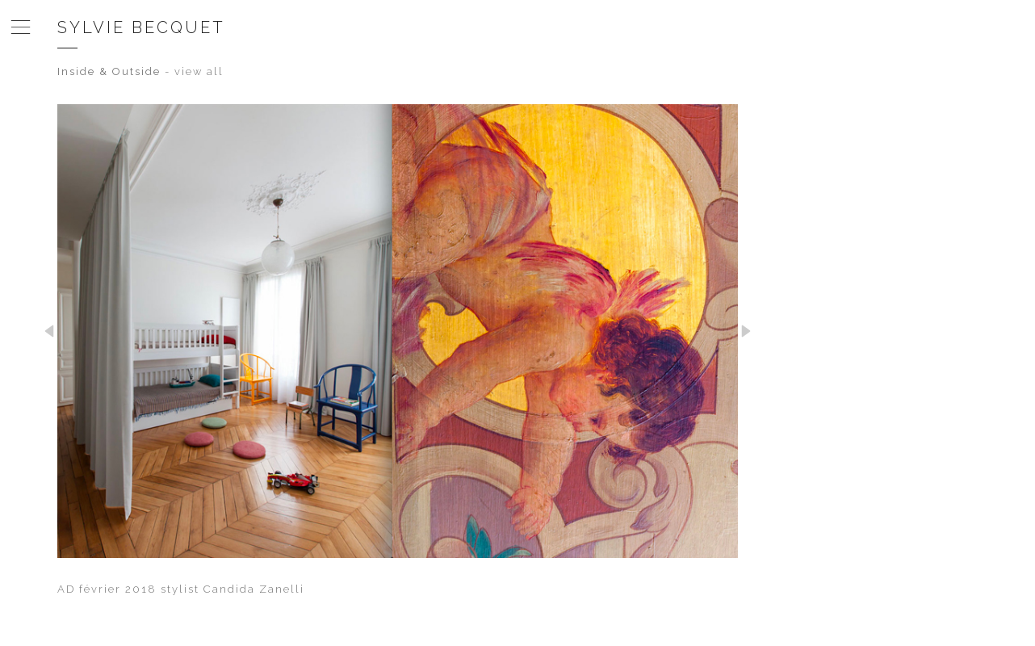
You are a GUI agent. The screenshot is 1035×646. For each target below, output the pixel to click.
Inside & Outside (109, 71)
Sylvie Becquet (141, 27)
